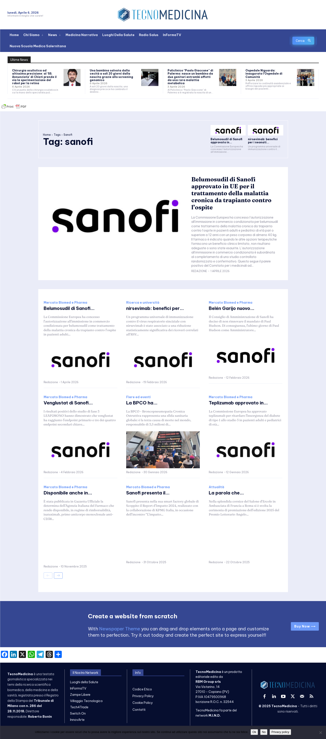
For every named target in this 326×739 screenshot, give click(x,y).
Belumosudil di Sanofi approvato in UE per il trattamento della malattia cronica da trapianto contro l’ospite (231, 193)
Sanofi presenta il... (148, 493)
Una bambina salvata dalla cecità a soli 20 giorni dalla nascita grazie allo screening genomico (111, 75)
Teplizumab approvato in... (238, 403)
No (264, 732)
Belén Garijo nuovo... (231, 308)
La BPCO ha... (142, 403)
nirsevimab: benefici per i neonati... (263, 140)
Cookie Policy (142, 703)
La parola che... (226, 493)
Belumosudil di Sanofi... (69, 308)
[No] (320, 732)
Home (47, 134)
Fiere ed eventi (138, 397)
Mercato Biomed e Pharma (65, 302)
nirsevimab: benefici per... (155, 308)
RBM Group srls (208, 682)
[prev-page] (48, 575)
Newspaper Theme (119, 629)
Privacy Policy (143, 696)
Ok (254, 732)
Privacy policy (280, 732)
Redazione (199, 271)
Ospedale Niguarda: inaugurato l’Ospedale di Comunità (263, 74)
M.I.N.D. (215, 715)
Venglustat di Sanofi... (68, 403)
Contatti (138, 710)
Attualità (216, 487)
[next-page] (58, 575)
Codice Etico (142, 689)
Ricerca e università (142, 302)
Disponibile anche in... (68, 493)
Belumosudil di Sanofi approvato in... (226, 140)
